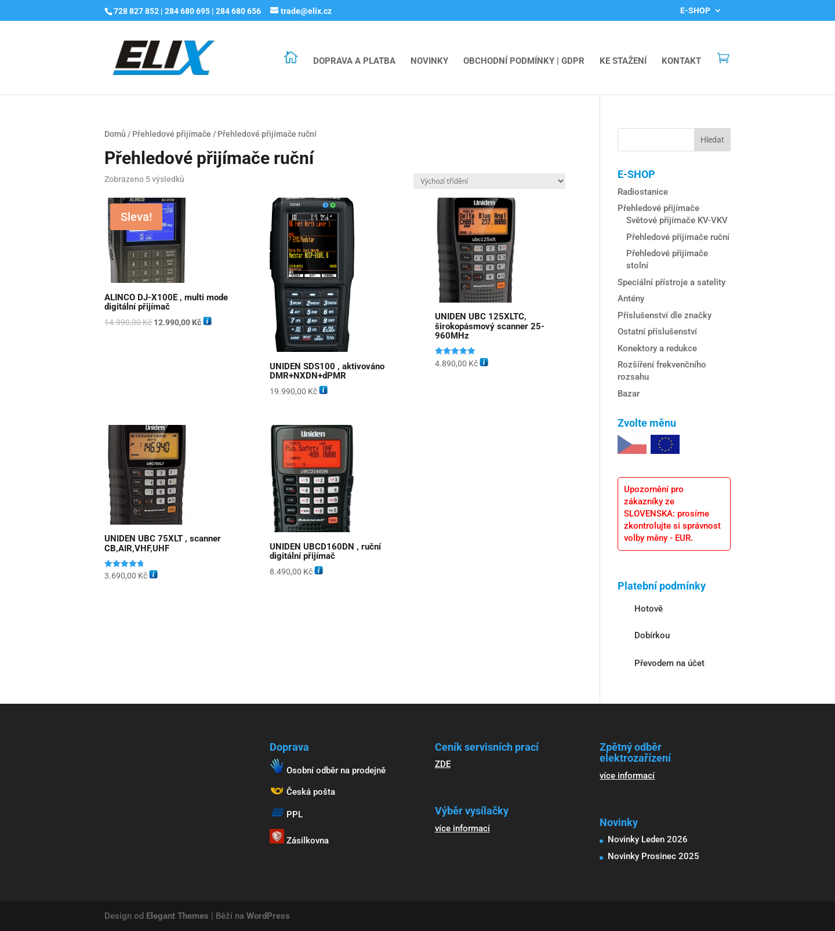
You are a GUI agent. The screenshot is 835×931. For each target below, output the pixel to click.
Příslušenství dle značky (664, 315)
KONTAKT (681, 61)
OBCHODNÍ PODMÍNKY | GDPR (523, 61)
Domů (115, 134)
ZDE (443, 764)
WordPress (268, 916)
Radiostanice (643, 192)
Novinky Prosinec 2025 (653, 856)
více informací (462, 828)
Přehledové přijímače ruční (677, 237)
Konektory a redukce (657, 348)
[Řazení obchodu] (489, 181)
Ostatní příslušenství (657, 331)
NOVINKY (429, 61)
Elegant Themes (177, 916)
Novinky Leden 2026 (648, 839)
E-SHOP (695, 10)
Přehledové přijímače (171, 134)
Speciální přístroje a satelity (671, 282)
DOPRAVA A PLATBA (354, 61)
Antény (631, 298)
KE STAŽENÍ (623, 61)
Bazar (629, 393)
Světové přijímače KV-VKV (677, 220)
